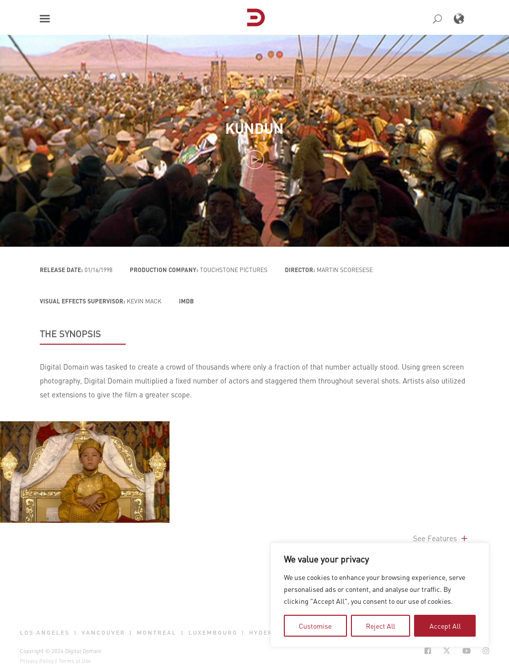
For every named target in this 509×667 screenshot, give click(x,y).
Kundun (254, 128)
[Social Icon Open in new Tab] (427, 651)
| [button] (75, 632)
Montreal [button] (156, 632)
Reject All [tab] (380, 625)
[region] (379, 595)
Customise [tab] (315, 625)
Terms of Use (75, 661)
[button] (45, 18)
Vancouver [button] (103, 632)
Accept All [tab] (445, 625)
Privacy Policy (37, 661)
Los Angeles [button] (45, 632)
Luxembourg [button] (213, 632)
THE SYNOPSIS (70, 333)
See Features (441, 538)
